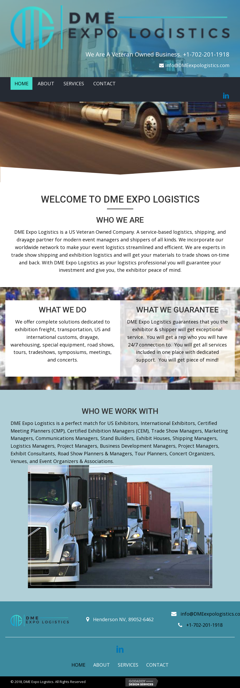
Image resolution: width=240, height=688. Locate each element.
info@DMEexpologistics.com (197, 65)
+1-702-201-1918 (206, 54)
